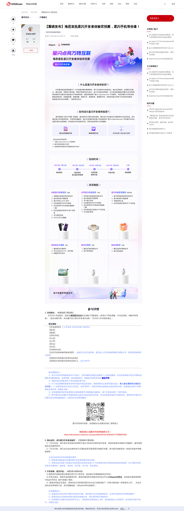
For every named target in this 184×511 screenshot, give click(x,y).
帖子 (27, 40)
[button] (26, 17)
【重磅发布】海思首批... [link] (49, 12)
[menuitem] (61, 4)
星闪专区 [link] (34, 12)
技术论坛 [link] (24, 12)
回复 (34, 40)
